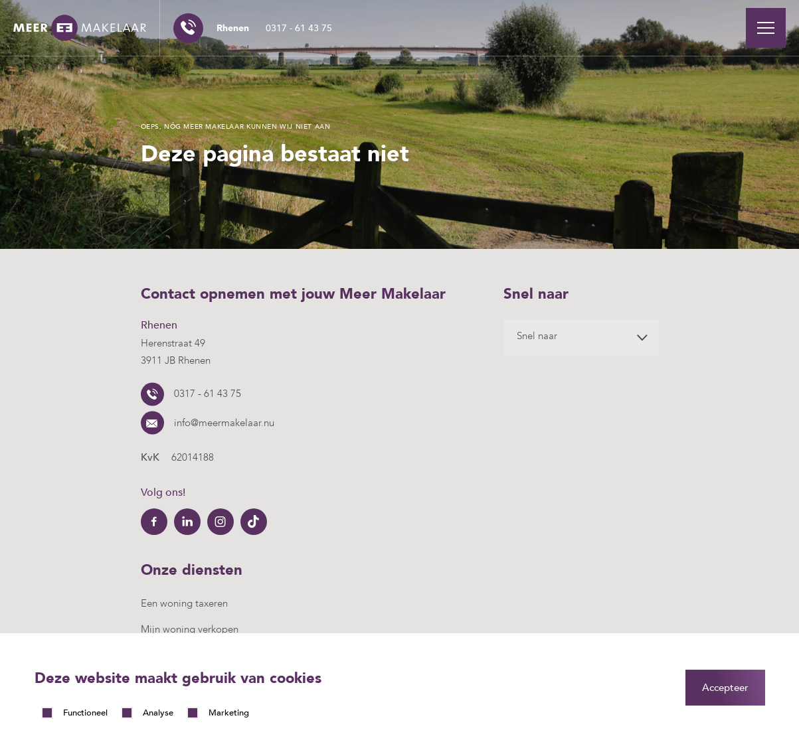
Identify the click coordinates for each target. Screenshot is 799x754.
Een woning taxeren (184, 603)
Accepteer (725, 687)
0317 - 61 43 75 (274, 28)
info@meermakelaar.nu (224, 422)
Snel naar (537, 335)
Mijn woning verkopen (189, 629)
